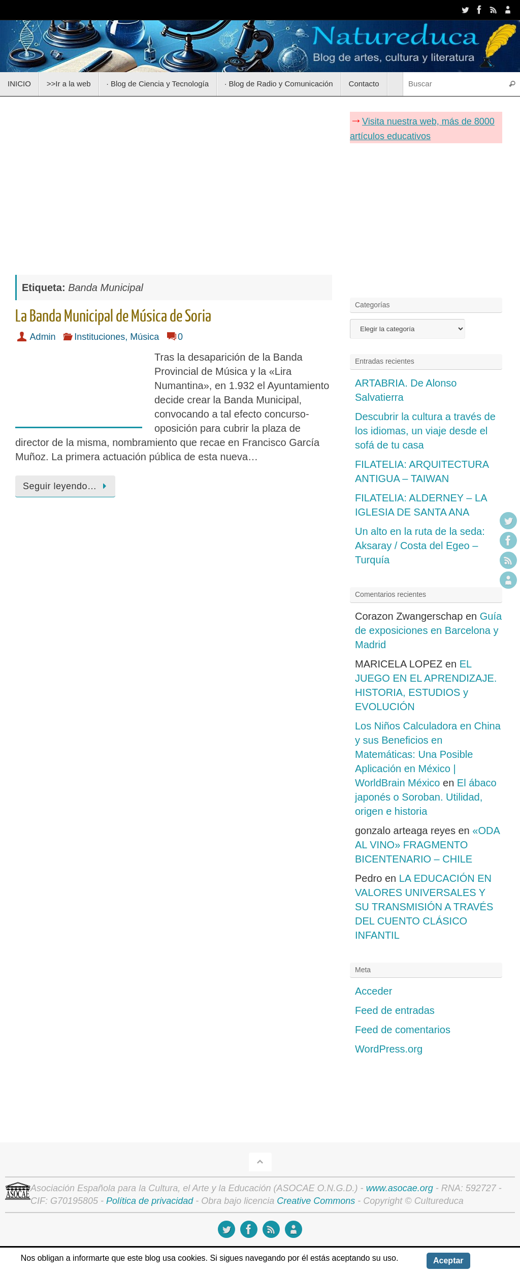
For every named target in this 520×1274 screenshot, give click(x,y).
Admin (43, 337)
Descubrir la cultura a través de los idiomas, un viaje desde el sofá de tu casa (425, 431)
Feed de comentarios (402, 1029)
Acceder (373, 991)
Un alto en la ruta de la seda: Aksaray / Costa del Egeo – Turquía (420, 545)
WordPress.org (388, 1049)
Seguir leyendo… (67, 486)
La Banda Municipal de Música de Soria (113, 316)
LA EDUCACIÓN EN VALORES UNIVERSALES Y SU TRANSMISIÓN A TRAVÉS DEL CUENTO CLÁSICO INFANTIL (424, 907)
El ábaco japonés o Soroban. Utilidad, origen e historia (426, 797)
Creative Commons (316, 1201)
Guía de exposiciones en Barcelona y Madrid (428, 630)
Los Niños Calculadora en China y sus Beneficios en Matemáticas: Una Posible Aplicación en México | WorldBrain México (428, 754)
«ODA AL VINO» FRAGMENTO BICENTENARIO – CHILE (427, 845)
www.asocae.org (399, 1188)
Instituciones (99, 337)
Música (144, 337)
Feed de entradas (395, 1010)
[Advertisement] (173, 180)
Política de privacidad (149, 1201)
